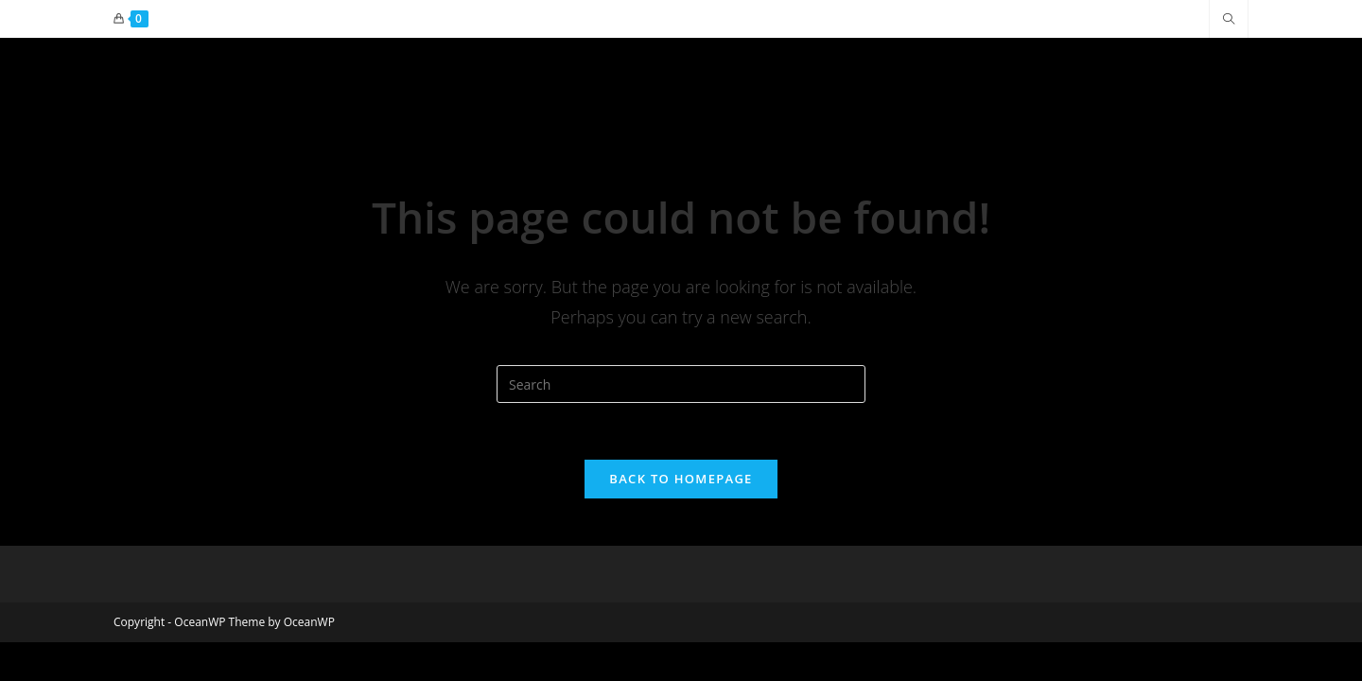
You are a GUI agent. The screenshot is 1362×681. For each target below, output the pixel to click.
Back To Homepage (680, 478)
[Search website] (1228, 19)
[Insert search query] (681, 384)
